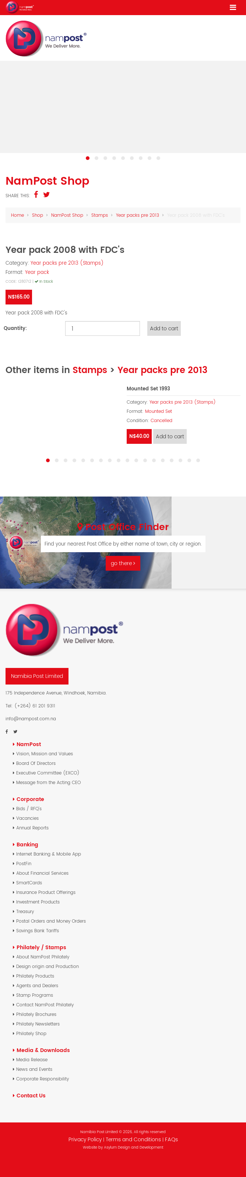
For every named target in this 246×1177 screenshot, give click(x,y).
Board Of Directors (36, 763)
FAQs (171, 1139)
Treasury (25, 911)
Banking (27, 844)
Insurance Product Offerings (45, 892)
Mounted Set (158, 411)
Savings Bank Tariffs (37, 930)
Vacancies (27, 818)
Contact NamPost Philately (45, 1005)
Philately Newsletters (38, 1024)
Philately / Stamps (41, 947)
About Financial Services (42, 873)
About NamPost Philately (42, 957)
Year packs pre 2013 (137, 215)
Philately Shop (31, 1033)
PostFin (23, 863)
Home (17, 215)
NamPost (29, 744)
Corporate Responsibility (42, 1079)
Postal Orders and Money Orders (51, 921)
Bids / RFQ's (29, 808)
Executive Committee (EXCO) (48, 773)
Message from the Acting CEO (48, 782)
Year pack (37, 272)
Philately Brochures (36, 1014)
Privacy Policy (85, 1139)
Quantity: (15, 328)
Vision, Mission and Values (44, 754)
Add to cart (164, 328)
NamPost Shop (67, 215)
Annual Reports (32, 828)
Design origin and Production (47, 966)
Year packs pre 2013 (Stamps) (67, 263)
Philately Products (35, 976)
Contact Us (31, 1095)
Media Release (32, 1059)
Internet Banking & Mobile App (48, 854)
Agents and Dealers (37, 985)
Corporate (30, 799)
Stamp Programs (34, 995)
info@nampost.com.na (31, 718)
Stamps (99, 215)
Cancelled (161, 421)
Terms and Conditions (134, 1139)
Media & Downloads (43, 1050)
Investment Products (38, 902)
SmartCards (29, 883)
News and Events (34, 1069)
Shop (37, 215)
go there (123, 563)
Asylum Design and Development (133, 1147)
